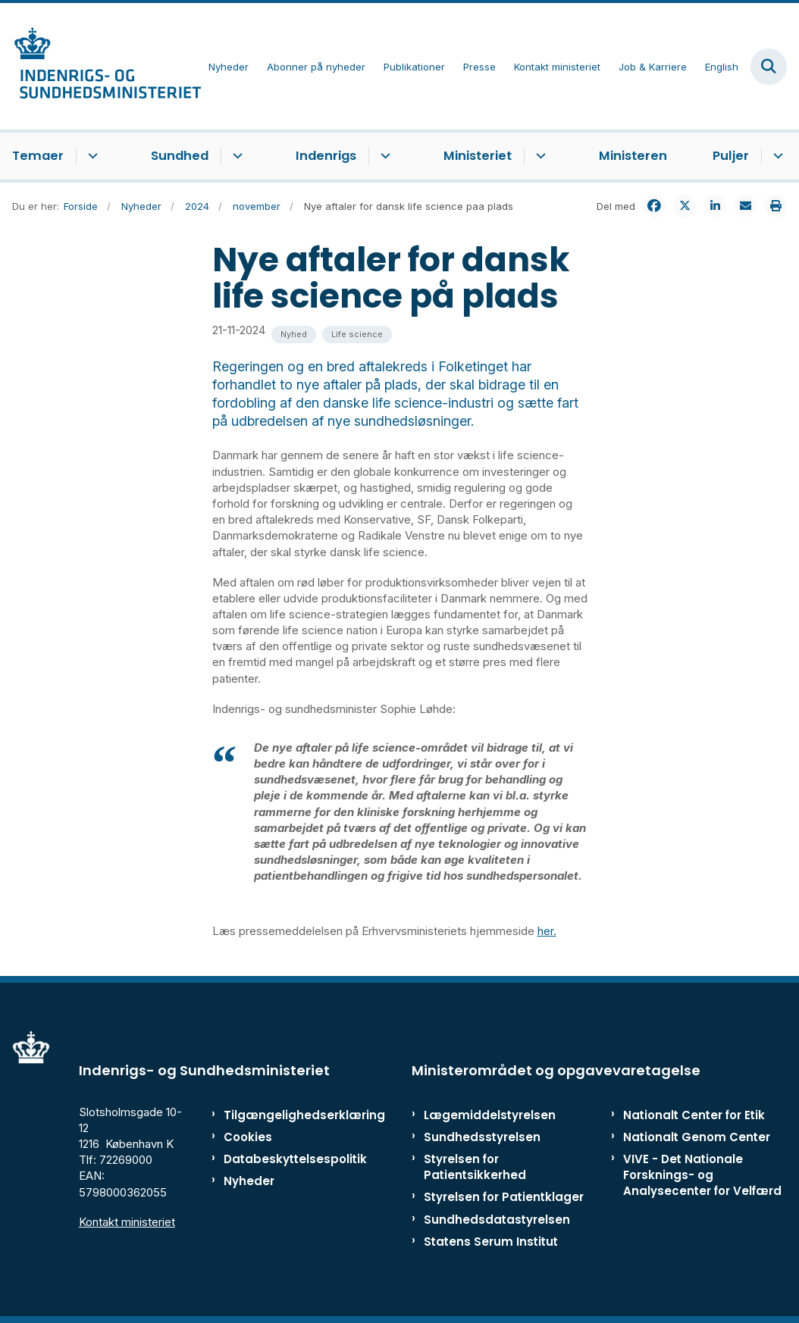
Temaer (38, 155)
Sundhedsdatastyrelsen (497, 1220)
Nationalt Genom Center (696, 1137)
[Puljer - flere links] (776, 156)
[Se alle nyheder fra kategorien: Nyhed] (293, 334)
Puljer (731, 155)
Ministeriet (477, 155)
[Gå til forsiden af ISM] (101, 66)
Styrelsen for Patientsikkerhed (475, 1167)
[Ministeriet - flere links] (538, 156)
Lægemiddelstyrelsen (490, 1115)
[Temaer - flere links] (90, 156)
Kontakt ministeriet (127, 1222)
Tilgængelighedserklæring (272, 1115)
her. (546, 931)
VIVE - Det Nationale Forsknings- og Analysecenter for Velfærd (702, 1175)
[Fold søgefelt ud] (768, 66)
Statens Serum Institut (491, 1242)
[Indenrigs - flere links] (383, 156)
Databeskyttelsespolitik (272, 1159)
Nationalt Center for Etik (694, 1115)
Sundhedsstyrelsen (482, 1137)
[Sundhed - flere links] (235, 156)
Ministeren (633, 155)
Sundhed (179, 155)
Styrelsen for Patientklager (504, 1197)
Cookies (248, 1137)
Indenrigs (326, 155)
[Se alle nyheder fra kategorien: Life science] (357, 334)
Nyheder (249, 1181)
